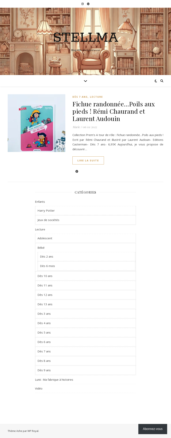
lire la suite (88, 160)
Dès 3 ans (44, 313)
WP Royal (32, 431)
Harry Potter (46, 210)
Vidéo (38, 388)
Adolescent (44, 238)
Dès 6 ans (44, 342)
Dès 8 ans (44, 361)
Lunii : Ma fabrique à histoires (54, 379)
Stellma (85, 38)
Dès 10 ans (44, 276)
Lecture (96, 96)
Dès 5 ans (44, 332)
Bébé (41, 247)
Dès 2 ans (46, 256)
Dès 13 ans (44, 304)
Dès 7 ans (80, 96)
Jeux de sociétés (48, 220)
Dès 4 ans (44, 323)
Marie (76, 127)
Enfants (40, 202)
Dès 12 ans (44, 295)
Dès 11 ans (44, 285)
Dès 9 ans (44, 370)
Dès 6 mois (47, 266)
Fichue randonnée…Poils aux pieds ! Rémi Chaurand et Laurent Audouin (113, 111)
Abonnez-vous (153, 428)
